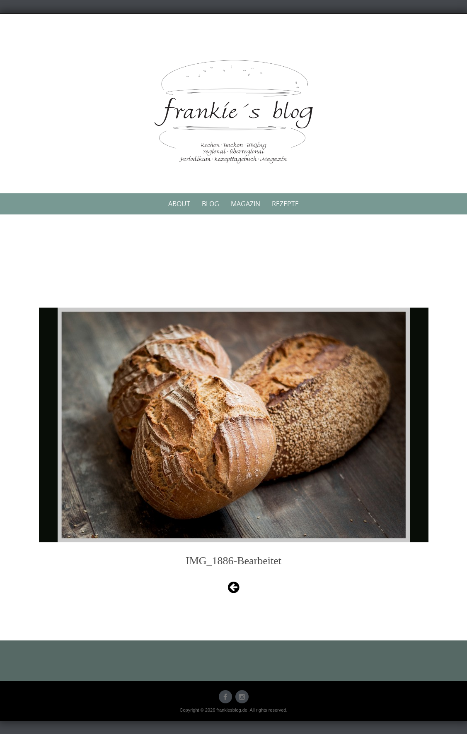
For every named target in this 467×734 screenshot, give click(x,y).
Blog (210, 203)
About (179, 203)
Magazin (245, 203)
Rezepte (285, 203)
